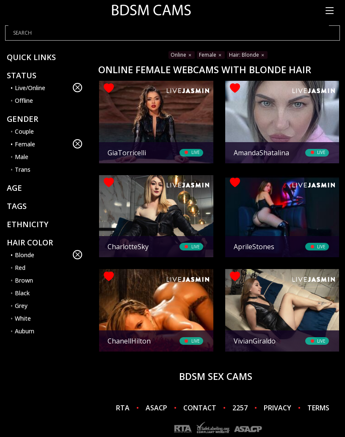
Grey (21, 306)
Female (48, 143)
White (23, 318)
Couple (24, 131)
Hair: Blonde (247, 54)
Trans (22, 169)
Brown (24, 280)
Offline (24, 100)
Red (20, 268)
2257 (240, 407)
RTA (123, 407)
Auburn (24, 331)
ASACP (156, 407)
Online (182, 54)
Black (22, 293)
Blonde (48, 254)
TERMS (318, 407)
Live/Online (48, 87)
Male (21, 157)
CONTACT (199, 407)
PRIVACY (277, 407)
